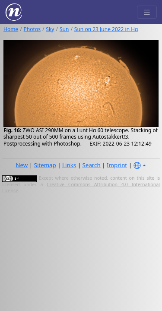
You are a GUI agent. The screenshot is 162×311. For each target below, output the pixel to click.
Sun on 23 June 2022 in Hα (106, 29)
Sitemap (45, 165)
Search (92, 165)
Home (10, 29)
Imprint (117, 165)
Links (69, 165)
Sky (50, 29)
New (22, 165)
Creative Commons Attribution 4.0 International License (81, 187)
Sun (64, 29)
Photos (32, 29)
